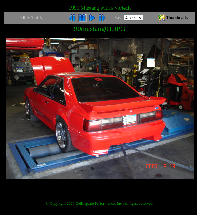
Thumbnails (174, 17)
